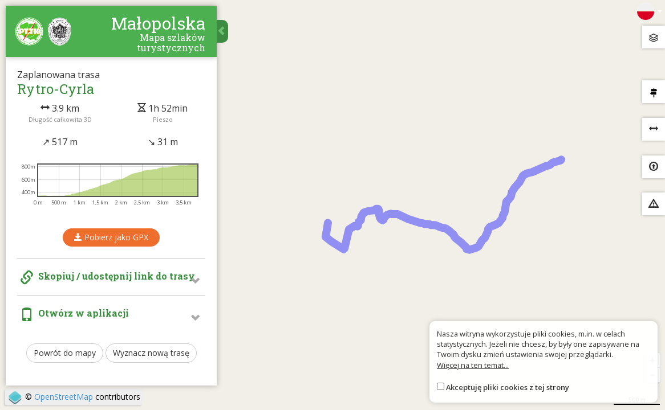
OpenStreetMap (63, 396)
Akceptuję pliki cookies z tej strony (507, 387)
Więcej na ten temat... (473, 365)
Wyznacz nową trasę (151, 352)
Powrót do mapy (65, 352)
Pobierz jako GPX (111, 237)
